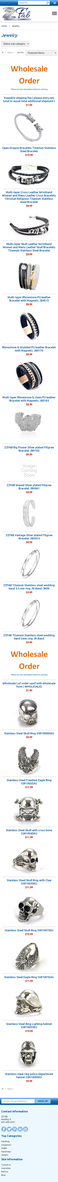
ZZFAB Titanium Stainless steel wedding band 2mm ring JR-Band (29, 637)
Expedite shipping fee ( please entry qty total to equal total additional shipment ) (29, 99)
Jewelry (4, 1155)
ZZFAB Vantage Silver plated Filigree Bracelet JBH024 (29, 537)
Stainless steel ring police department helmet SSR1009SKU (29, 1075)
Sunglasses (6, 1145)
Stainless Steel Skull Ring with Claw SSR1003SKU (29, 882)
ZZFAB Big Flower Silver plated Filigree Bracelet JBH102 (29, 449)
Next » (11, 52)
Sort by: (20, 52)
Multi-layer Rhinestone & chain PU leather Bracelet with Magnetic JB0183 (29, 399)
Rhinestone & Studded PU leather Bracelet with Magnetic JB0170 (29, 349)
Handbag (5, 1141)
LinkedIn (20, 1129)
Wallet (4, 1148)
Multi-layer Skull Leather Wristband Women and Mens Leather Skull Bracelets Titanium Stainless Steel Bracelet (29, 247)
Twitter (9, 1129)
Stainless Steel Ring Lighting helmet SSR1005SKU (29, 1025)
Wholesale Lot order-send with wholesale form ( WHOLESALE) (29, 685)
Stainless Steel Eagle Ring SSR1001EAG (29, 977)
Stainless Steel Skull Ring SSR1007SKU (29, 930)
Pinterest (14, 1129)
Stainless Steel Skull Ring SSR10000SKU (29, 733)
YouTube (25, 1129)
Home (4, 26)
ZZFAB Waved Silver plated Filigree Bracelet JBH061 (29, 487)
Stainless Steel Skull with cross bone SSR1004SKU (29, 832)
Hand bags (6, 1151)
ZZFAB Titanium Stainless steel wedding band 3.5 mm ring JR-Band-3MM (29, 587)
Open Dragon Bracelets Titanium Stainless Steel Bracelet (29, 149)
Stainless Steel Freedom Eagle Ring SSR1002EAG (29, 782)
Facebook (3, 1129)
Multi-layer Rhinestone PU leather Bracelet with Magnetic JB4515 (29, 299)
